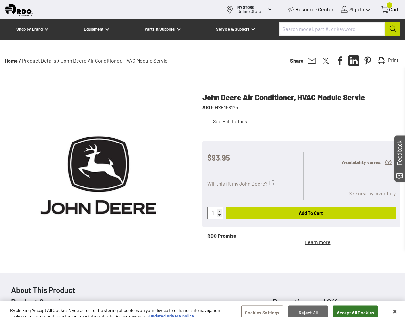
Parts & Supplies (160, 29)
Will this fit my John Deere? (237, 183)
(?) (388, 162)
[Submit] (392, 29)
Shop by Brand (29, 29)
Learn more (318, 242)
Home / (13, 61)
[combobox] (339, 29)
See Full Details (230, 121)
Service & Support (232, 29)
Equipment (93, 29)
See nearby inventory (372, 193)
